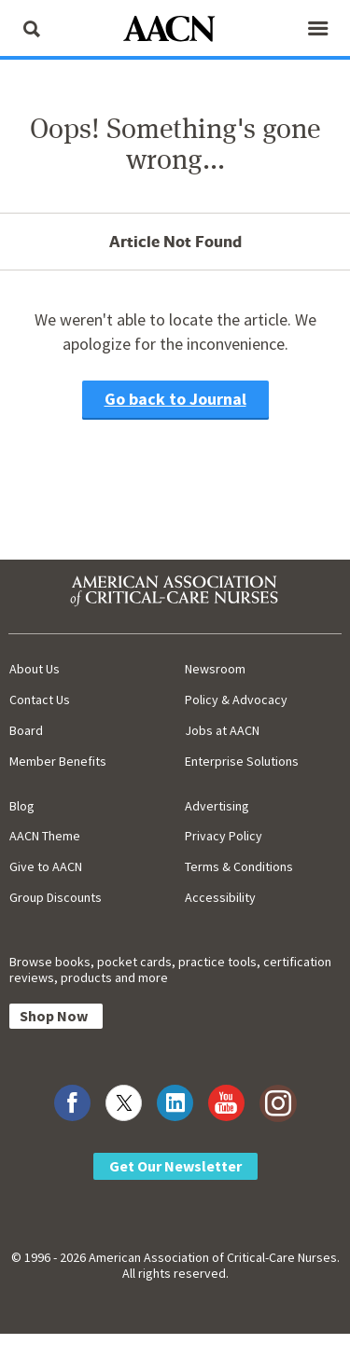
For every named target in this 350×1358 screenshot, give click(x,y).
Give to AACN (45, 866)
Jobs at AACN (222, 730)
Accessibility (220, 897)
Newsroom (215, 668)
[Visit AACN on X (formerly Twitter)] (123, 1103)
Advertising (217, 805)
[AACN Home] (175, 30)
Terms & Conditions (239, 866)
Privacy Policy (223, 835)
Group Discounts (55, 897)
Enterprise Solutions (242, 761)
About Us (34, 668)
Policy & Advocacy (236, 699)
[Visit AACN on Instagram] (277, 1103)
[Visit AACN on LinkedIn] (175, 1103)
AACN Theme (44, 835)
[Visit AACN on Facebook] (72, 1103)
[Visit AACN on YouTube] (226, 1103)
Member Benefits (57, 761)
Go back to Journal (175, 398)
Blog (22, 805)
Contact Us (39, 699)
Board (26, 730)
